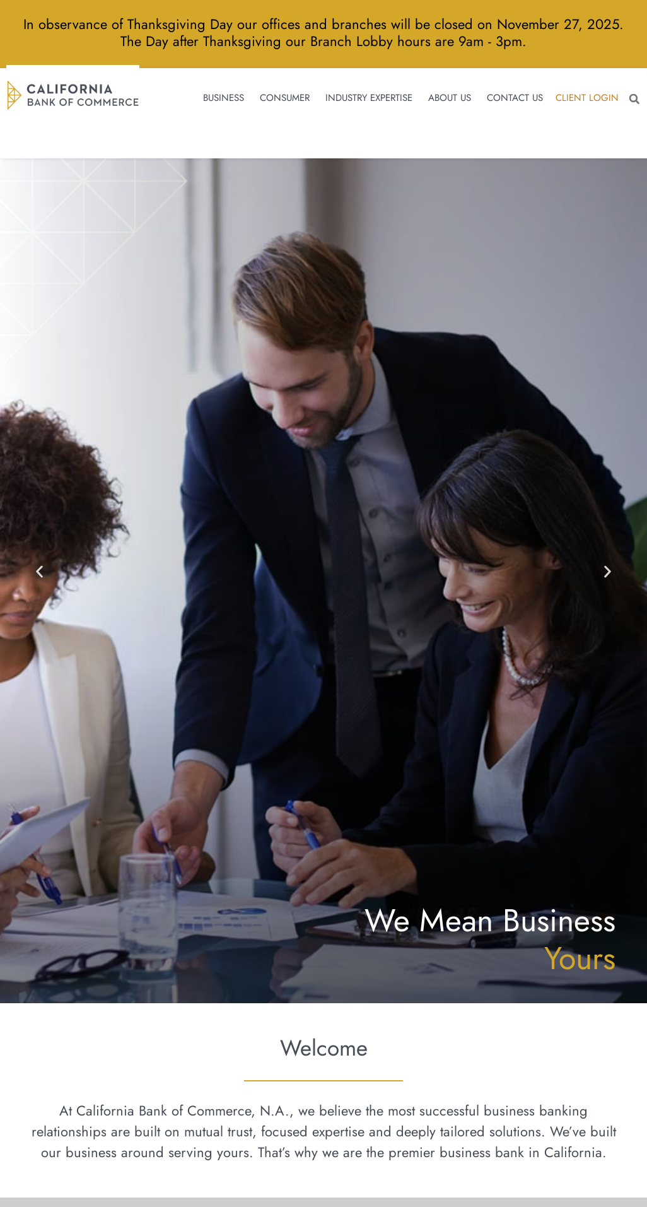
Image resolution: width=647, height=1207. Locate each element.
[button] (631, 103)
